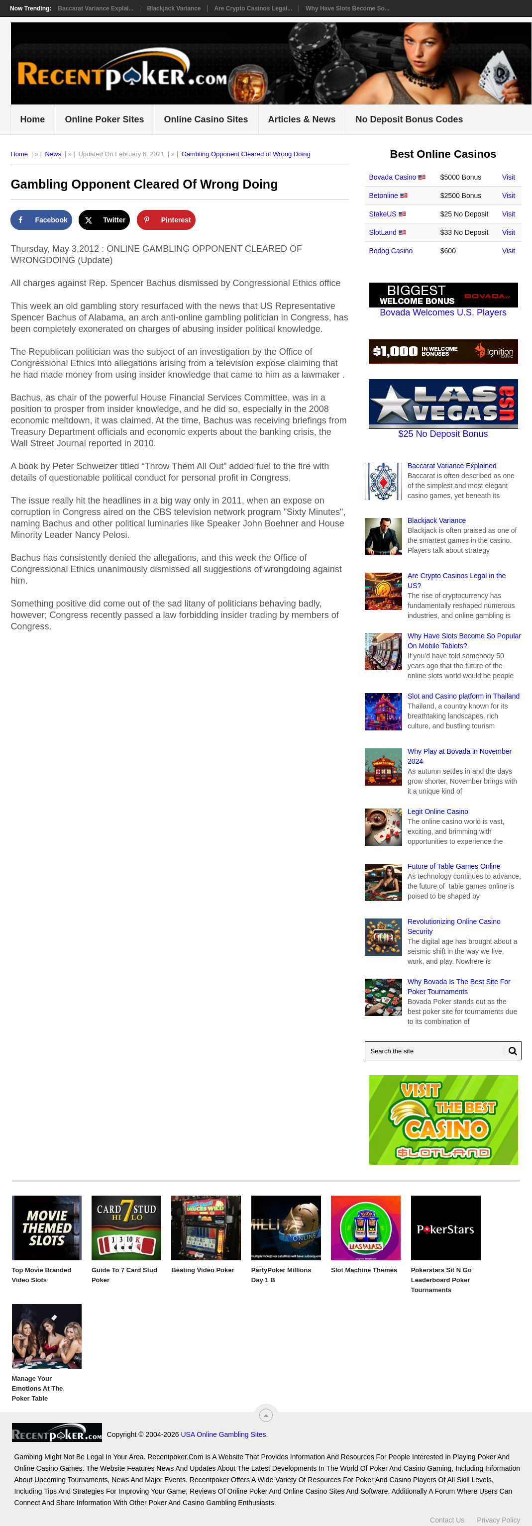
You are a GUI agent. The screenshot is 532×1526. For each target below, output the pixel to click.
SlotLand (382, 232)
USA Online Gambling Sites (223, 1434)
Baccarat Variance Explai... (95, 8)
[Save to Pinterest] (166, 220)
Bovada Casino (392, 177)
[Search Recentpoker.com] (443, 1050)
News (53, 154)
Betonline (383, 196)
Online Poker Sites (104, 119)
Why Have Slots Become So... (348, 8)
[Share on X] (104, 220)
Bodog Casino (391, 251)
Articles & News (302, 119)
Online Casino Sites (206, 119)
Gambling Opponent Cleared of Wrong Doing (246, 154)
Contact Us (447, 1520)
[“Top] (266, 1415)
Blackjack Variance (174, 8)
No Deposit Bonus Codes (409, 119)
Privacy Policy (498, 1520)
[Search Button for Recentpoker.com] (511, 1051)
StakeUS (382, 214)
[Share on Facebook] (41, 220)
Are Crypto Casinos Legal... (253, 8)
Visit (508, 177)
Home (32, 119)
